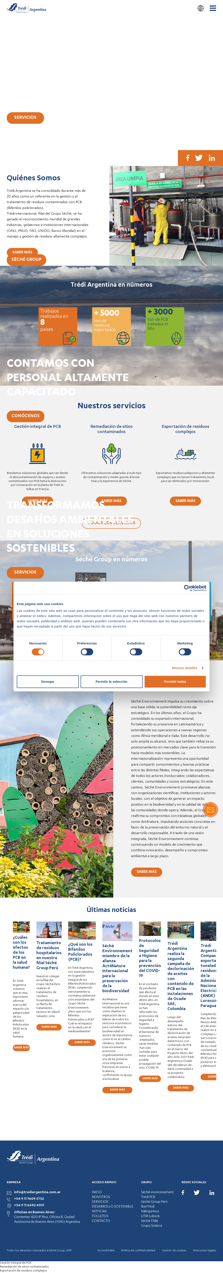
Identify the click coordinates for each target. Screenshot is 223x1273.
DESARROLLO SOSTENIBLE (112, 1207)
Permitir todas (175, 681)
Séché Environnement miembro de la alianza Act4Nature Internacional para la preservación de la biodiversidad (117, 969)
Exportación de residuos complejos (23, 1271)
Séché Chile (149, 1221)
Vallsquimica (150, 1212)
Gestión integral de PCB (15, 1263)
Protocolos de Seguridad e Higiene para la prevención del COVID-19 (150, 959)
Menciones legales (204, 1250)
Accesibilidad (106, 1250)
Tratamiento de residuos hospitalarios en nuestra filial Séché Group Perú (49, 956)
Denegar (47, 681)
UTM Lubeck (150, 1216)
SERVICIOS (25, 117)
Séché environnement (157, 1192)
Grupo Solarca (151, 1226)
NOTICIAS (99, 1212)
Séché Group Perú (154, 1202)
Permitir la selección (111, 681)
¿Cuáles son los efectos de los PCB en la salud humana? (21, 955)
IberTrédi (147, 1207)
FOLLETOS (100, 1216)
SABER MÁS (22, 253)
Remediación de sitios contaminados (24, 1267)
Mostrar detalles (185, 668)
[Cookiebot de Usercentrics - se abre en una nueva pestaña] (187, 588)
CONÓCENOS (26, 416)
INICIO (97, 1192)
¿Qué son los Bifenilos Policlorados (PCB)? (80, 952)
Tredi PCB (148, 1197)
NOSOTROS (101, 1197)
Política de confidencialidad (138, 1250)
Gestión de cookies (174, 1250)
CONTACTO (101, 1221)
